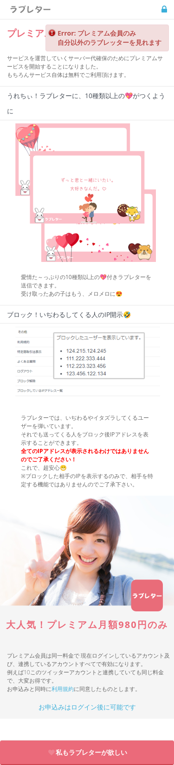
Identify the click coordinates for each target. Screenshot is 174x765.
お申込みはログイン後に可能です (87, 707)
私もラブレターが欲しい (87, 752)
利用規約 (63, 689)
